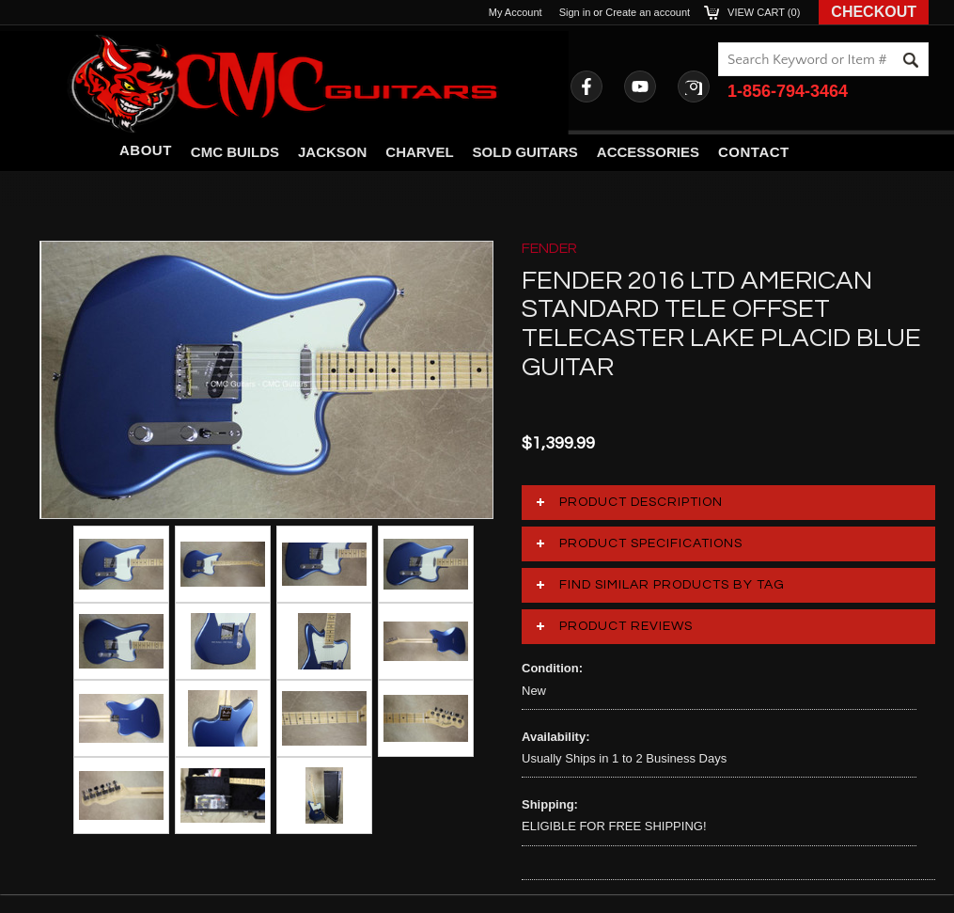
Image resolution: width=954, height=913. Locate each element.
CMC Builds (235, 152)
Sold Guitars (525, 152)
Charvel (419, 152)
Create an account (647, 12)
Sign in (575, 12)
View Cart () (763, 12)
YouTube (640, 86)
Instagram (694, 86)
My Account (515, 12)
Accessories (648, 152)
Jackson (332, 152)
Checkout (873, 12)
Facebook (586, 86)
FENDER (549, 248)
